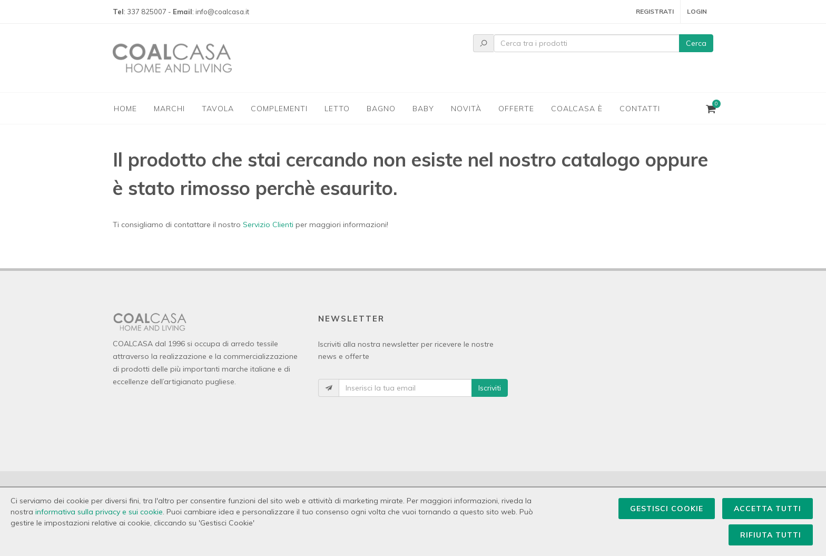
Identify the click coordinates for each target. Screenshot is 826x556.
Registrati (655, 11)
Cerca (696, 43)
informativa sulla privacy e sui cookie (99, 511)
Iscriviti (489, 388)
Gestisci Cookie (666, 508)
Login (697, 11)
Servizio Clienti (268, 224)
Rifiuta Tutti (770, 535)
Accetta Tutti (767, 508)
